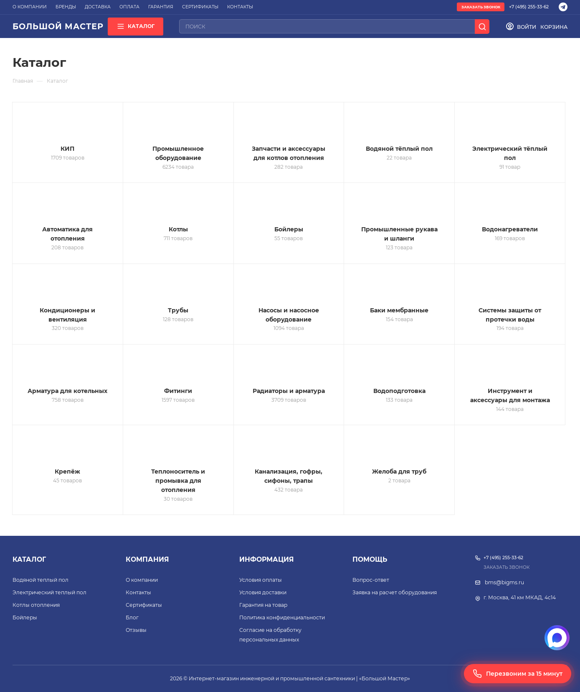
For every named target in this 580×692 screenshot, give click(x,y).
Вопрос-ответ (370, 580)
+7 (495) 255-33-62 (529, 7)
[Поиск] (482, 26)
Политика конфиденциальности (282, 617)
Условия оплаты (260, 580)
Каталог (29, 559)
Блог (132, 617)
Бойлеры (25, 617)
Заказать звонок (480, 7)
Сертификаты (144, 605)
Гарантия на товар (263, 605)
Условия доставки (262, 592)
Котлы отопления (36, 605)
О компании (142, 580)
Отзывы (136, 630)
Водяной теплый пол (40, 580)
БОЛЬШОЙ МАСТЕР (58, 26)
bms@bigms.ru (504, 582)
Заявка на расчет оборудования (394, 592)
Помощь (369, 559)
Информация (266, 559)
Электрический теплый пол (49, 592)
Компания (147, 559)
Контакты (138, 592)
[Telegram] (563, 7)
